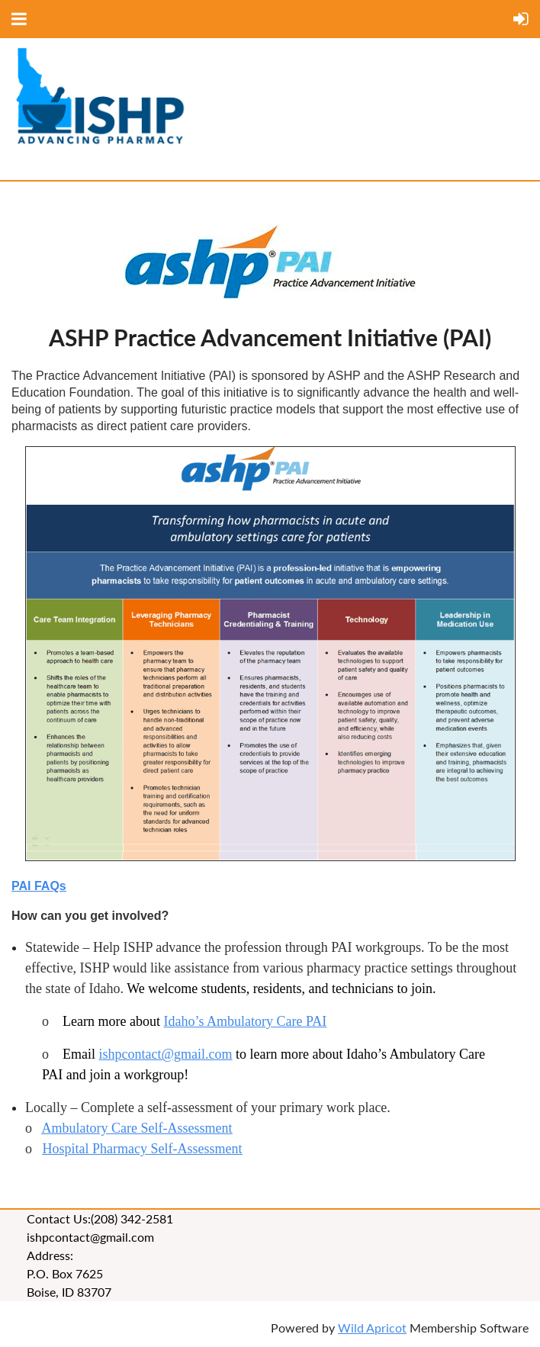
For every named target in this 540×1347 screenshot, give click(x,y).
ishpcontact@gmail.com (166, 1054)
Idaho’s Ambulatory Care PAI (244, 1021)
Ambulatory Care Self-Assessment (137, 1128)
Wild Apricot (372, 1327)
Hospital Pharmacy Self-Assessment (143, 1148)
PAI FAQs (38, 885)
